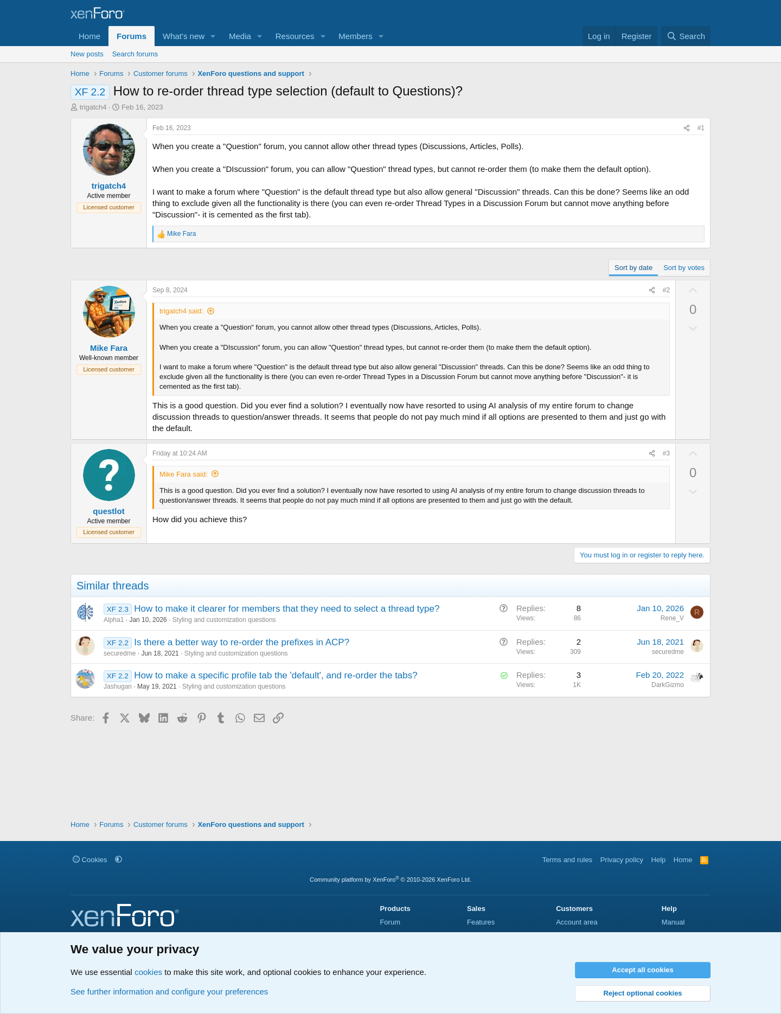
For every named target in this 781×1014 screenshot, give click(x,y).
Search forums (135, 54)
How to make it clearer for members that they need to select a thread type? (286, 609)
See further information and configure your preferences (169, 991)
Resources (295, 36)
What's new (183, 36)
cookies (148, 972)
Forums (131, 36)
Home (89, 36)
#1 (701, 128)
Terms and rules (567, 860)
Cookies (90, 860)
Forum (390, 922)
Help (658, 860)
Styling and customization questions (224, 620)
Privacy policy (621, 860)
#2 (666, 290)
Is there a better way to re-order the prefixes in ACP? (241, 642)
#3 (666, 453)
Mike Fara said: (183, 474)
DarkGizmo (667, 685)
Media (240, 36)
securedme (120, 653)
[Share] (687, 128)
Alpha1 (114, 620)
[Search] (685, 36)
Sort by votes (684, 268)
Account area (577, 922)
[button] (213, 36)
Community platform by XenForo (390, 879)
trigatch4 (93, 107)
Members (355, 36)
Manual (673, 922)
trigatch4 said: (181, 311)
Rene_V (672, 618)
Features (481, 922)
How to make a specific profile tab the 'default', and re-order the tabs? (275, 675)
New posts (87, 54)
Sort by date (633, 268)
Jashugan (118, 686)
